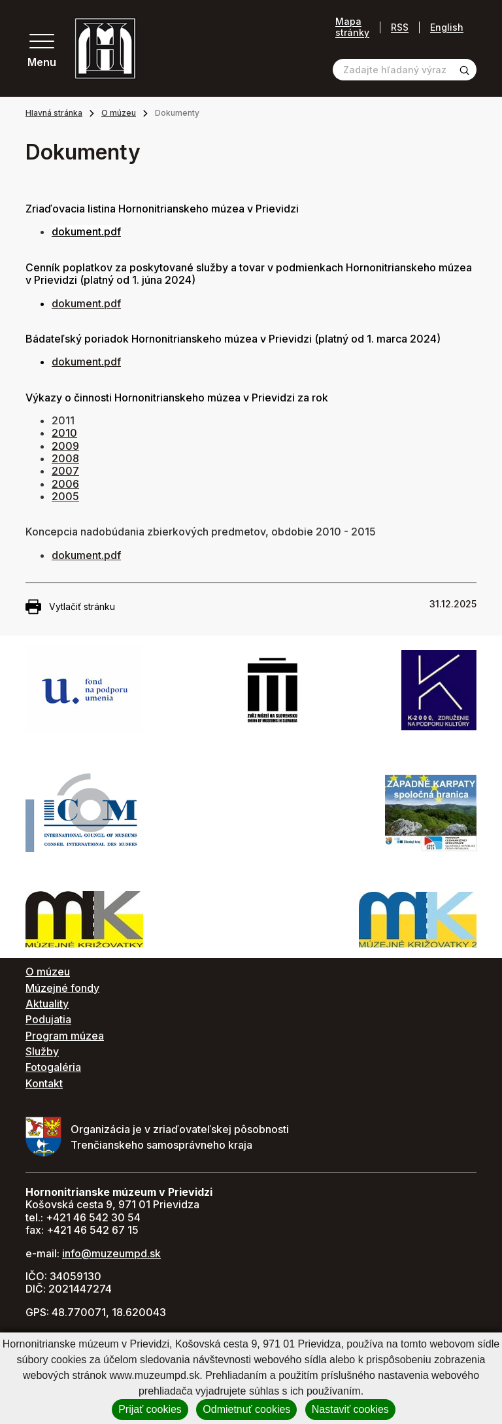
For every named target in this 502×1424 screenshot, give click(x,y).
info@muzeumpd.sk (111, 1253)
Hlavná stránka (53, 113)
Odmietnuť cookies (246, 1409)
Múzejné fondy (62, 987)
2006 (65, 483)
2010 (64, 432)
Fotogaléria (53, 1067)
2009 (65, 445)
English (446, 27)
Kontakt (44, 1083)
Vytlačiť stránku (70, 607)
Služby (42, 1051)
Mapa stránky (352, 27)
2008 (65, 458)
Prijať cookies (150, 1409)
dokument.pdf (86, 303)
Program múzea (64, 1035)
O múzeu (118, 113)
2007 (65, 470)
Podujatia (48, 1019)
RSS (400, 27)
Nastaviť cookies (350, 1409)
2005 (65, 496)
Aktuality (47, 1003)
